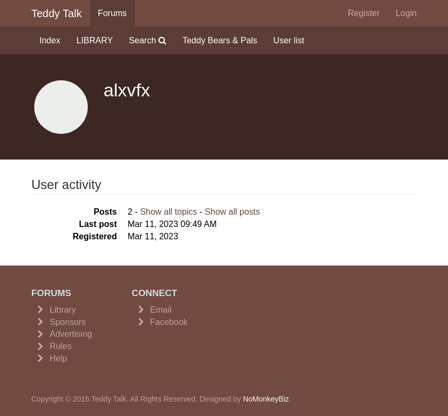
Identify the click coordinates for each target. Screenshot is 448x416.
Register (364, 13)
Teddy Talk (57, 13)
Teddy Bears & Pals (220, 40)
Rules (61, 346)
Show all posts (232, 211)
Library (63, 309)
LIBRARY (95, 40)
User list (289, 40)
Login (406, 13)
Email (160, 309)
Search (147, 40)
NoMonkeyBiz (266, 399)
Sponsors (68, 322)
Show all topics (169, 211)
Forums (112, 13)
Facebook (168, 322)
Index (50, 40)
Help (58, 358)
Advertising (71, 333)
